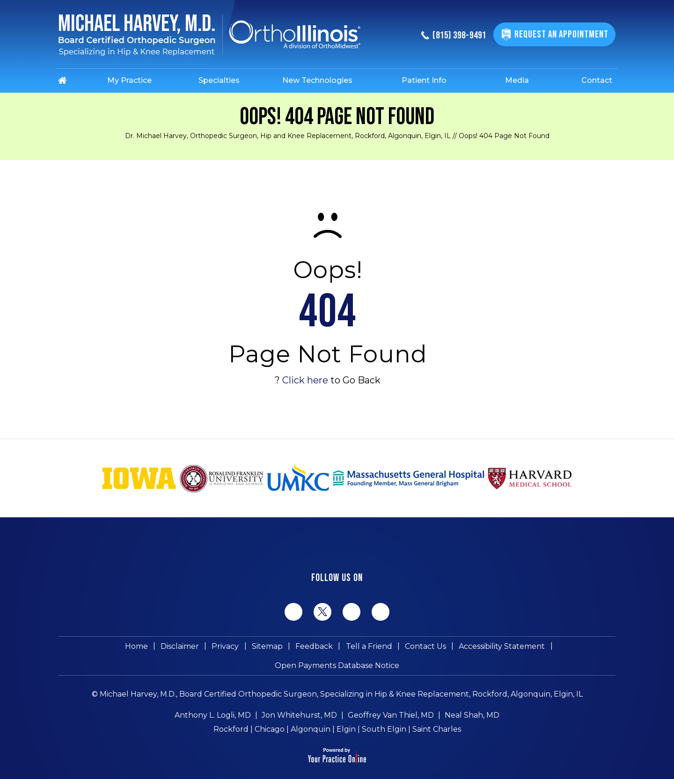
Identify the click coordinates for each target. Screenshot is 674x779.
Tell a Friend (300, 648)
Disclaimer (119, 648)
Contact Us (354, 648)
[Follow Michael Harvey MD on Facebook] (293, 612)
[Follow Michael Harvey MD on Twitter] (322, 611)
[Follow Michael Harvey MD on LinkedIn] (351, 612)
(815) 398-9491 (448, 35)
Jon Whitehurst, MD (299, 700)
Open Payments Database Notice (545, 648)
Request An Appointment (560, 34)
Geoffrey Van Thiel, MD (391, 700)
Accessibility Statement (429, 648)
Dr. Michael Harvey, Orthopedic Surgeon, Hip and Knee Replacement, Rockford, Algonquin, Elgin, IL (288, 136)
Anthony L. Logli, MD (213, 700)
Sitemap (202, 648)
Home (77, 648)
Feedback (247, 648)
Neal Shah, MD (472, 700)
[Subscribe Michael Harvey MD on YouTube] (380, 612)
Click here (305, 380)
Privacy (162, 648)
